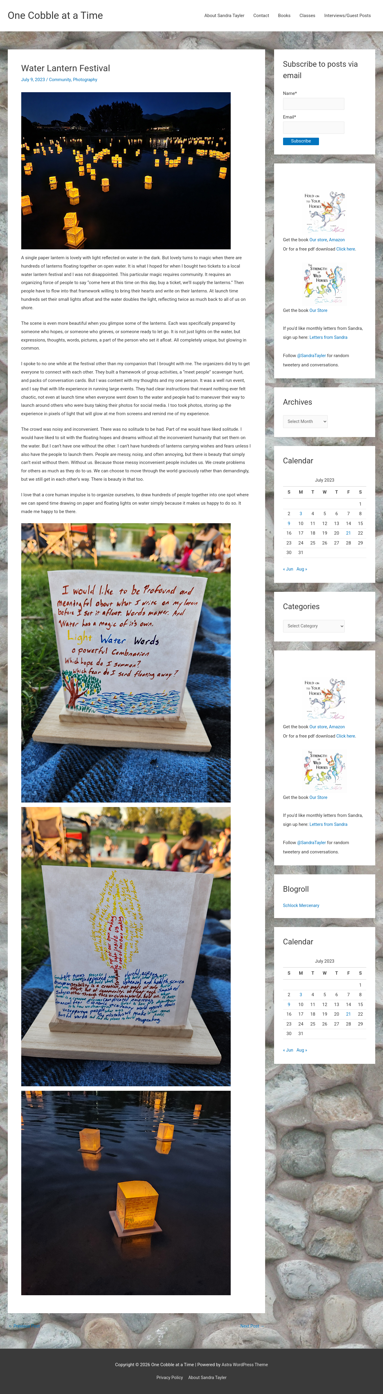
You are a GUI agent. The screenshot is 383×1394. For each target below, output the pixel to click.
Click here (346, 250)
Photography (86, 80)
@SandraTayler (312, 356)
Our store (318, 241)
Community (60, 80)
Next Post (252, 1326)
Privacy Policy (169, 1377)
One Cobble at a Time (57, 16)
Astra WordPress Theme (245, 1364)
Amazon (338, 241)
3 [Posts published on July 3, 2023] (301, 515)
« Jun (288, 570)
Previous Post (25, 1326)
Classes (307, 16)
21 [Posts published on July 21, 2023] (348, 534)
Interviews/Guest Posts (347, 16)
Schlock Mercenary (302, 906)
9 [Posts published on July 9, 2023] (289, 524)
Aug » (302, 570)
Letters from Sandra (329, 338)
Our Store (318, 311)
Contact (261, 16)
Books (284, 16)
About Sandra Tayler (224, 16)
